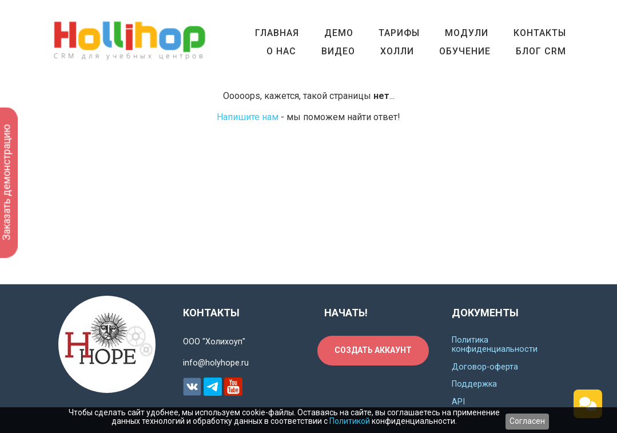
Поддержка (474, 384)
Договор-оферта (485, 367)
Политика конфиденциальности (495, 344)
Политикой (349, 421)
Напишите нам (247, 117)
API (458, 402)
